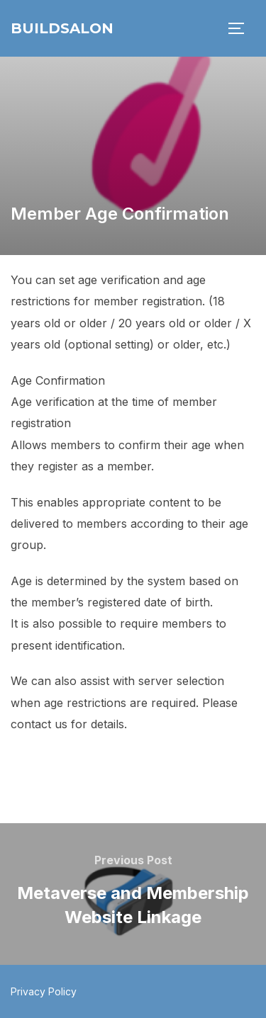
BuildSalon (62, 28)
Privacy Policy (44, 991)
